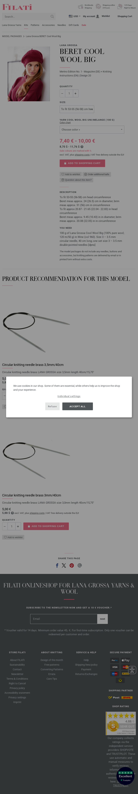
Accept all (78, 406)
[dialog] (69, 397)
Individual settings (69, 396)
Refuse (52, 406)
